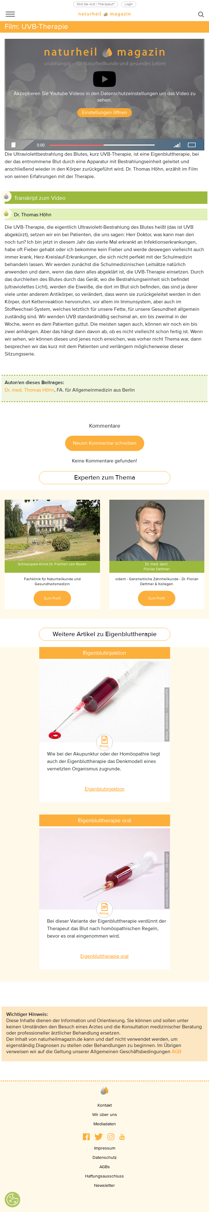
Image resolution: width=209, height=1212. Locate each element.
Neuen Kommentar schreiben (104, 443)
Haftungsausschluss (104, 1176)
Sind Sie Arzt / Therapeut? (96, 4)
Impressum (104, 1148)
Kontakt (104, 1105)
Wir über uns (104, 1114)
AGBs (104, 1166)
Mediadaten (104, 1124)
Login (129, 4)
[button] (86, 1136)
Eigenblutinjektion (105, 789)
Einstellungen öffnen (104, 112)
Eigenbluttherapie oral (104, 956)
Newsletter (104, 1185)
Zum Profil (52, 598)
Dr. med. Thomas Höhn (29, 390)
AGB (176, 1052)
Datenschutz (105, 1157)
